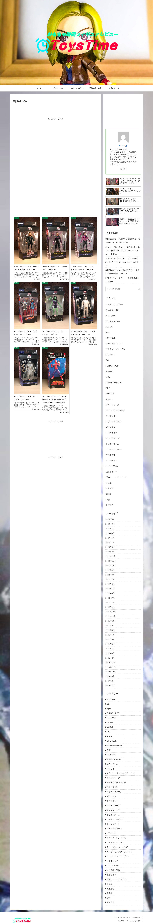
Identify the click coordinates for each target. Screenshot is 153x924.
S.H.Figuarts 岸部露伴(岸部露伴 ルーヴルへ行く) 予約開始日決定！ (122, 240)
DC (107, 360)
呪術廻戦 (109, 488)
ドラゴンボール (112, 444)
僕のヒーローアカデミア (116, 477)
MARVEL (110, 371)
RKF (108, 388)
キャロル (123, 146)
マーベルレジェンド (114, 343)
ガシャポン (110, 427)
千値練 (109, 483)
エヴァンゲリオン (113, 422)
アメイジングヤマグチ (115, 410)
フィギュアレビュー (114, 304)
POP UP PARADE (113, 383)
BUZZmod (110, 355)
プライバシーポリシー (122, 917)
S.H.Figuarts (111, 316)
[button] (139, 289)
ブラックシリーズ (113, 449)
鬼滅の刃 (109, 505)
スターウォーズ (112, 438)
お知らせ (109, 399)
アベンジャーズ (112, 405)
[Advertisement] (55, 110)
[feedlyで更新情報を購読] (121, 169)
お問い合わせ (136, 917)
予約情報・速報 (112, 310)
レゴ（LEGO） (112, 466)
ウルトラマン (111, 416)
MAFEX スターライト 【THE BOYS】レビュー (122, 280)
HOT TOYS (110, 338)
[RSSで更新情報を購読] (124, 169)
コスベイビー (111, 433)
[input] (123, 289)
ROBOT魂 (110, 394)
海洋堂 (109, 494)
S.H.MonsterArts (113, 321)
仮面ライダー (111, 472)
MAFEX (109, 327)
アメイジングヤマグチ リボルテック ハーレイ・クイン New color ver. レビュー (123, 262)
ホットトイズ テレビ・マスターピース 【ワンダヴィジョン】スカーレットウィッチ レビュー (123, 250)
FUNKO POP (112, 366)
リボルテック (111, 460)
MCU (108, 377)
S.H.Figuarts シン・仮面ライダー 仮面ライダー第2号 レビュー (122, 272)
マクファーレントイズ (115, 349)
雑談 (108, 500)
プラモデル (110, 455)
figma (108, 332)
